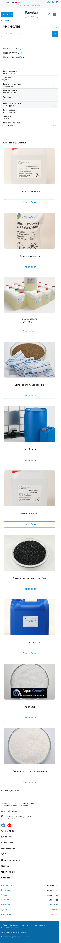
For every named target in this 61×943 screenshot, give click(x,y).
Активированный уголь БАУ (29, 578)
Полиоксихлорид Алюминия (29, 771)
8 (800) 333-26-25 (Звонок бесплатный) (21, 803)
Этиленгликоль (29, 513)
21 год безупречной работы (29, 5)
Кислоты (29, 707)
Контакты (7, 842)
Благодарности (10, 860)
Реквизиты (8, 848)
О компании (8, 831)
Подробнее (30, 202)
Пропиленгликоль (30, 191)
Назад (5, 21)
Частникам (8, 872)
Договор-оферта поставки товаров (15, 937)
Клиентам (7, 836)
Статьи (5, 866)
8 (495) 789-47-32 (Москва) (16, 805)
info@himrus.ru (10, 811)
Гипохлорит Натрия (29, 642)
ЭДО (3, 854)
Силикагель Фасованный (30, 385)
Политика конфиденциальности (13, 932)
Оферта (6, 877)
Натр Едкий (30, 449)
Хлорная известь (30, 256)
